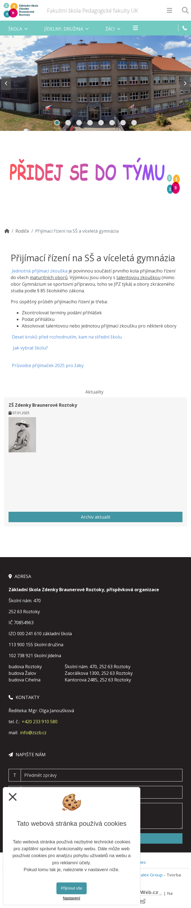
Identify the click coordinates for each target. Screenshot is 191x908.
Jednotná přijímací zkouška (40, 271)
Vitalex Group (149, 874)
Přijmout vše (71, 888)
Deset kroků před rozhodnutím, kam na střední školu (67, 337)
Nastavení (71, 898)
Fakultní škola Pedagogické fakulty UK (92, 10)
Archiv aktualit (95, 517)
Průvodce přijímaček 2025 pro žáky (48, 365)
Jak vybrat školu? (30, 348)
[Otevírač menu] (169, 10)
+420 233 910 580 (40, 722)
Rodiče (22, 231)
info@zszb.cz (33, 733)
